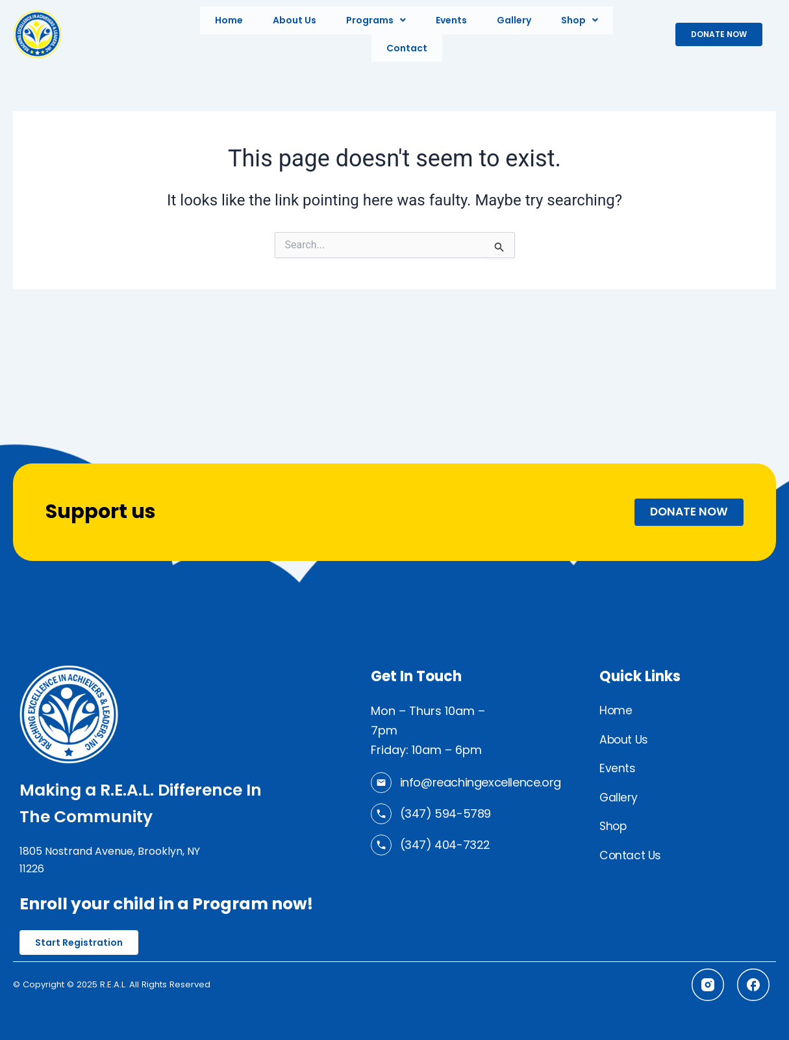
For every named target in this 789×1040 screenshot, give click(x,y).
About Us (294, 18)
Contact (406, 43)
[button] (376, 18)
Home (229, 18)
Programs (376, 18)
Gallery (514, 18)
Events (451, 18)
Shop (579, 18)
